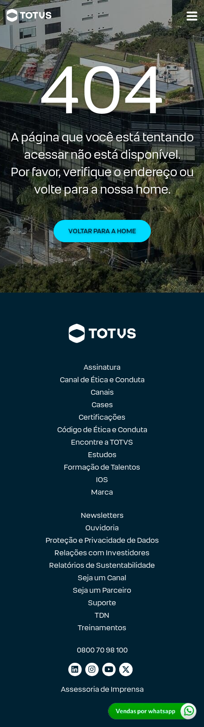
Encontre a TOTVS (102, 442)
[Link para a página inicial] (29, 15)
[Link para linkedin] (75, 669)
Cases (102, 405)
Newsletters (102, 515)
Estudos (102, 454)
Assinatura (102, 367)
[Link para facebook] (126, 669)
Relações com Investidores (102, 553)
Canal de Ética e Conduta (102, 380)
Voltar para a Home (102, 231)
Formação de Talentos (102, 467)
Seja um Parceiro (102, 590)
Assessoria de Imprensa (102, 689)
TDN (102, 615)
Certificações (102, 417)
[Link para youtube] (109, 669)
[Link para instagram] (92, 669)
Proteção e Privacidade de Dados (102, 540)
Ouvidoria (102, 528)
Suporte (102, 603)
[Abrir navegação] (192, 16)
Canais (102, 392)
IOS (102, 479)
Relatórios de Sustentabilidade (102, 565)
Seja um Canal (102, 578)
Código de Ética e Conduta (102, 429)
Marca (102, 492)
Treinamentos (102, 628)
